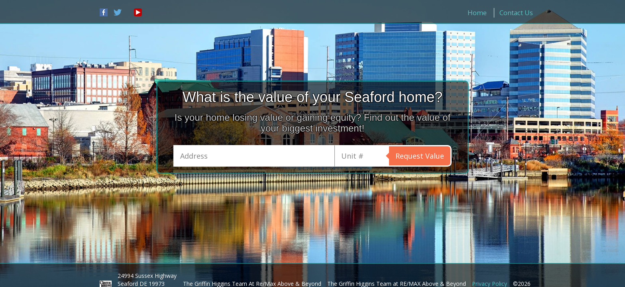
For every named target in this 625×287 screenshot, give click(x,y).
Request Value (419, 156)
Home (477, 12)
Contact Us (516, 12)
